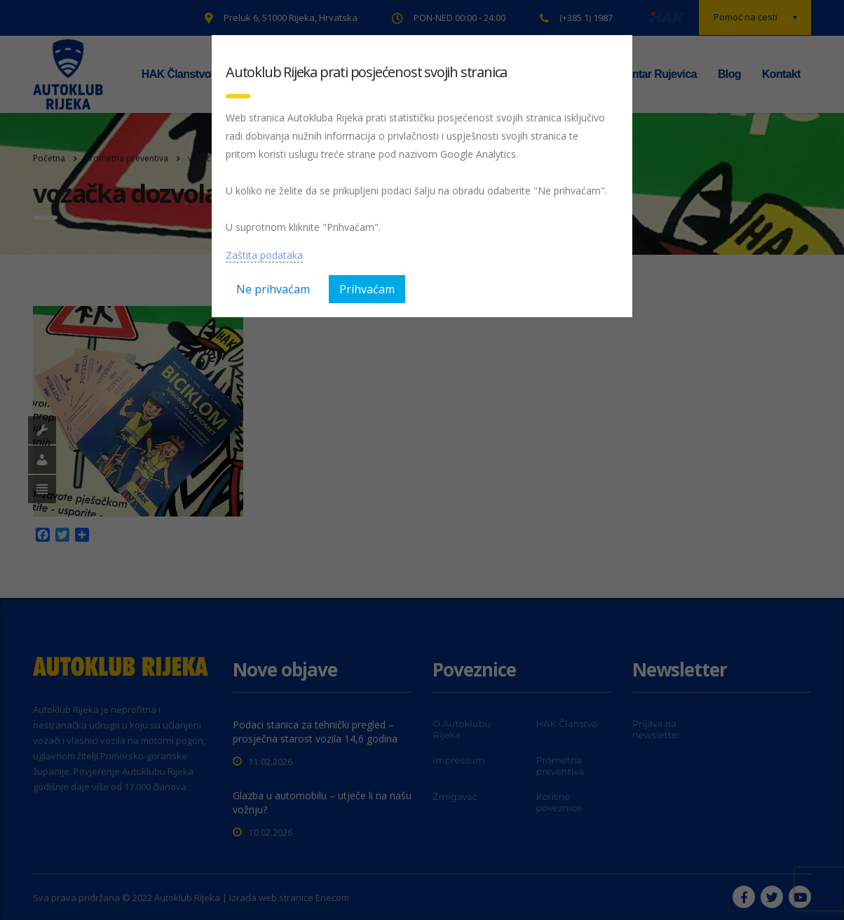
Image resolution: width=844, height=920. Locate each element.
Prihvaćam (367, 289)
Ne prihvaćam (273, 289)
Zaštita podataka (264, 255)
